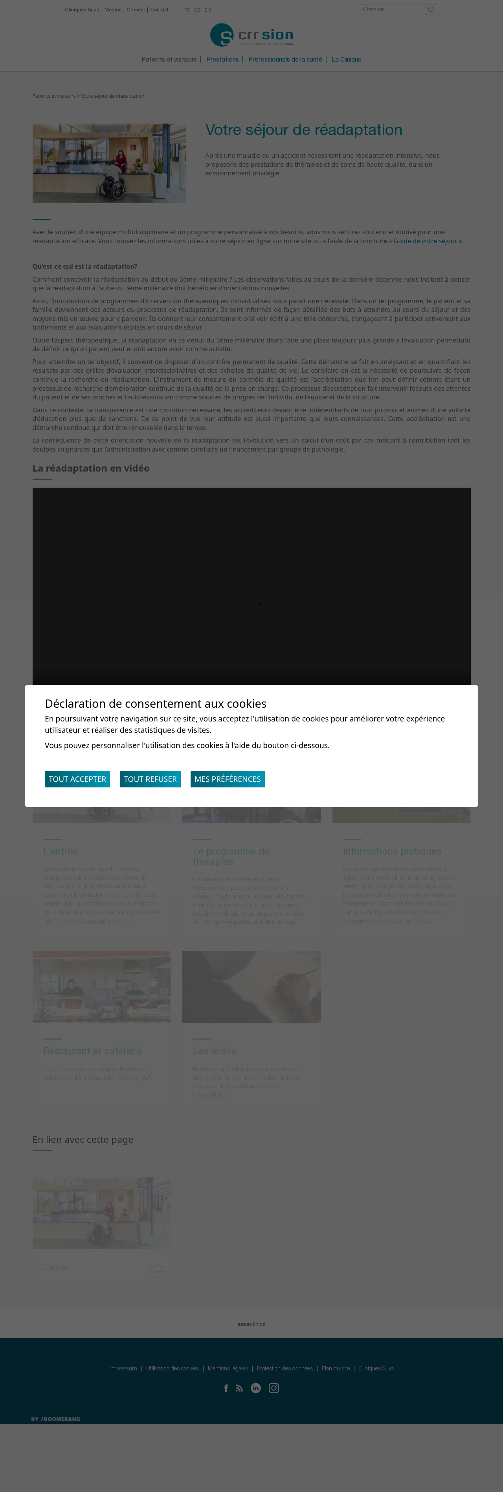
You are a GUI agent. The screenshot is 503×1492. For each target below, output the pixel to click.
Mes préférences (237, 780)
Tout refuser (156, 780)
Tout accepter (79, 780)
